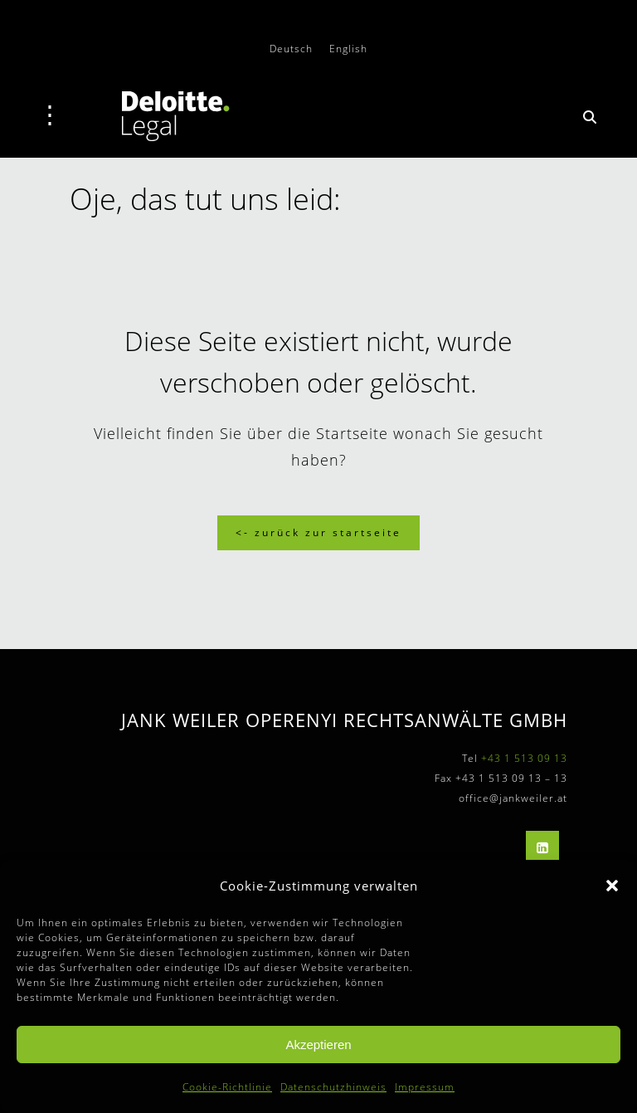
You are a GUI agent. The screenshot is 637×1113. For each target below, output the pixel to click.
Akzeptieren (318, 1044)
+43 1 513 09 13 (524, 758)
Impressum (425, 1087)
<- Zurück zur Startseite (318, 532)
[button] (612, 885)
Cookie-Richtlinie (227, 1087)
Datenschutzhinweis (333, 1087)
